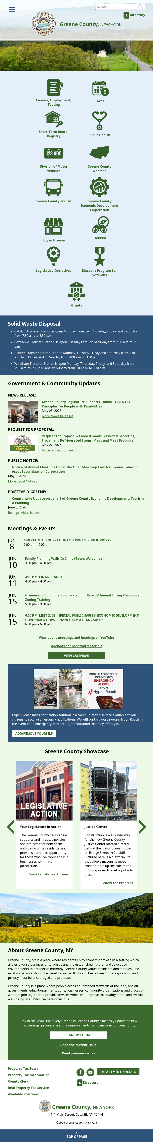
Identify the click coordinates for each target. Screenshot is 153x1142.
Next (138, 827)
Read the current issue (78, 1045)
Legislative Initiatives (53, 259)
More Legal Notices (22, 481)
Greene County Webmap (99, 157)
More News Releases (57, 416)
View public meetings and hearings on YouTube (76, 637)
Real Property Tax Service (28, 1088)
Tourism (99, 228)
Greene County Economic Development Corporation (99, 194)
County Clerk (18, 1081)
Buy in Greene (54, 229)
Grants (76, 294)
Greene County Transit (53, 190)
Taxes (99, 91)
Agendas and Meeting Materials (76, 646)
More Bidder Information (60, 450)
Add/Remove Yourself (34, 733)
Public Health (99, 124)
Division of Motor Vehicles (54, 157)
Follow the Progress (117, 883)
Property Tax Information (29, 1075)
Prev (14, 827)
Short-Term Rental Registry (54, 124)
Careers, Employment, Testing (53, 93)
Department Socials (118, 1072)
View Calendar (76, 656)
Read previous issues (24, 512)
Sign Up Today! (79, 1035)
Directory (137, 15)
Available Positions (23, 1094)
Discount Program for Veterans (99, 261)
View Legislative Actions (49, 874)
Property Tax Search (24, 1068)
